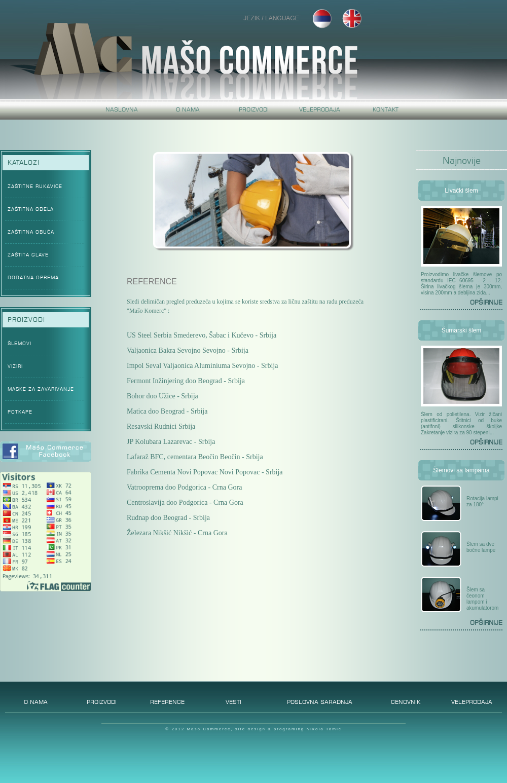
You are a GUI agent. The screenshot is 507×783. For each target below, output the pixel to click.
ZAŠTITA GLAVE (28, 254)
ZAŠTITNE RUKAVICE (35, 186)
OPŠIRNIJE (486, 302)
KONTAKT (386, 109)
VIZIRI (15, 366)
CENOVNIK (405, 700)
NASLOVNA (121, 109)
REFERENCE (167, 700)
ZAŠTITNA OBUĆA (31, 232)
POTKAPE (20, 412)
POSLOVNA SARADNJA (319, 700)
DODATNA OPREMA (33, 277)
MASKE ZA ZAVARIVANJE (41, 389)
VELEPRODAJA (319, 109)
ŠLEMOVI (19, 343)
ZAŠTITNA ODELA (31, 209)
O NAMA (188, 109)
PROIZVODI (254, 109)
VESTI (233, 700)
